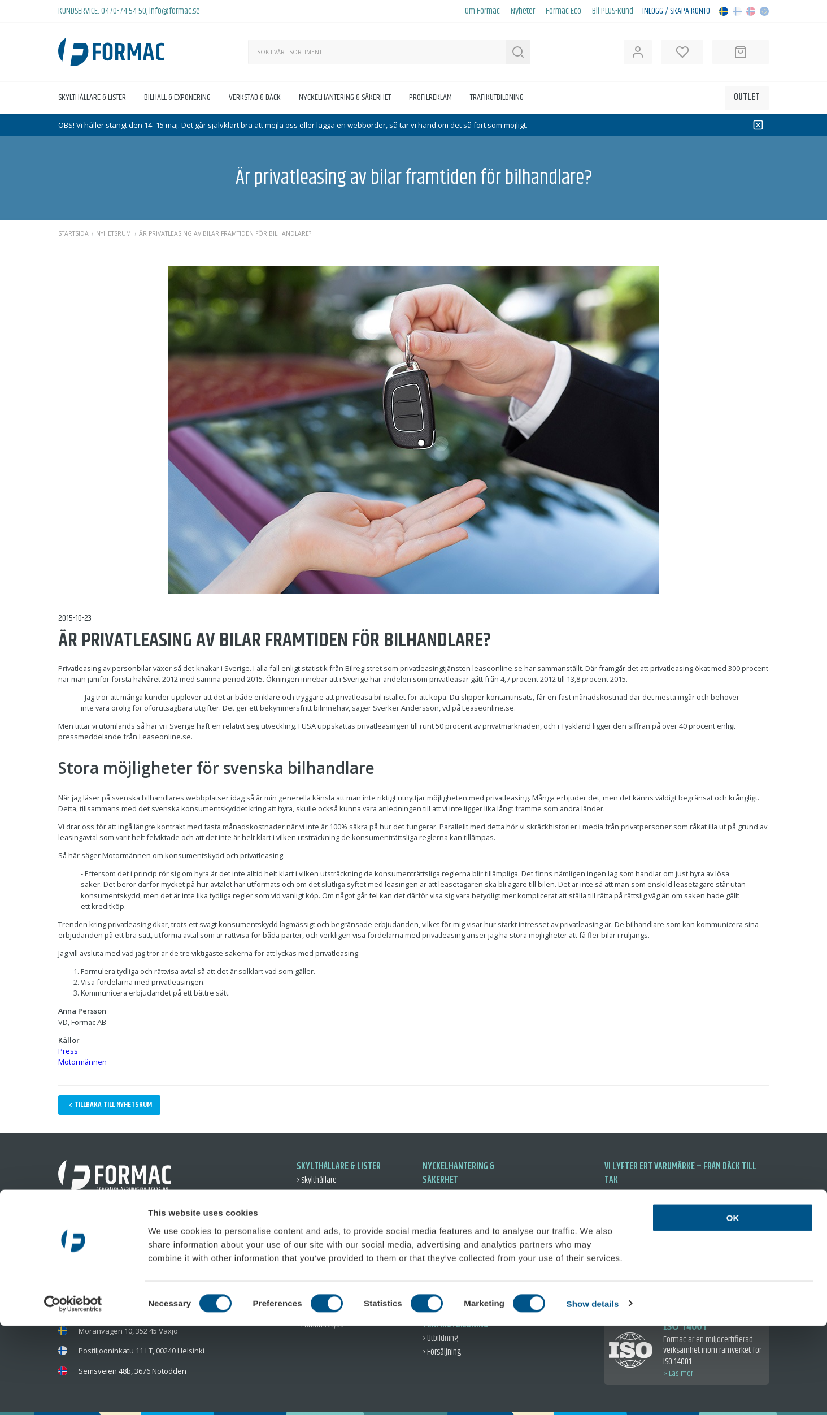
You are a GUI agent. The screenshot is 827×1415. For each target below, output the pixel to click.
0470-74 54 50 (123, 11)
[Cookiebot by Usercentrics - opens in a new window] (73, 1392)
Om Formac (482, 11)
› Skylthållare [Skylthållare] (317, 1180)
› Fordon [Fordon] (436, 1266)
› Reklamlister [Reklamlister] (318, 1194)
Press (68, 1051)
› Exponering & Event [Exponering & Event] (328, 1266)
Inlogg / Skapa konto (676, 11)
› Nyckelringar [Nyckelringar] (444, 1252)
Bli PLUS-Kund (612, 11)
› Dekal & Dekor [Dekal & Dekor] (320, 1239)
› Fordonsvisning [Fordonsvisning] (322, 1225)
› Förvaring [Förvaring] (439, 1207)
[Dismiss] (758, 125)
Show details (593, 1392)
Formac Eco (563, 11)
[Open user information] (638, 52)
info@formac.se (174, 11)
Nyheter (523, 11)
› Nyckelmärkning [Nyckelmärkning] (450, 1194)
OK (732, 1307)
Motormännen (82, 1062)
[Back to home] (111, 52)
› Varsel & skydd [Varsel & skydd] (447, 1221)
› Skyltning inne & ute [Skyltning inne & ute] (329, 1252)
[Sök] (377, 52)
